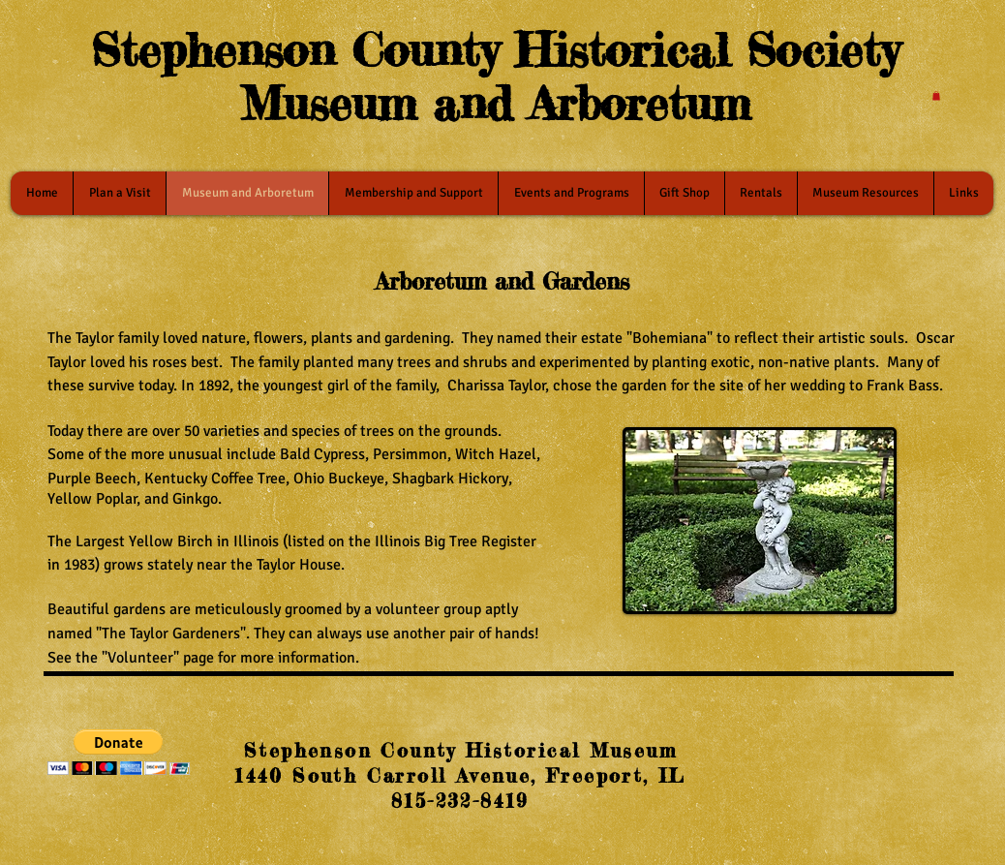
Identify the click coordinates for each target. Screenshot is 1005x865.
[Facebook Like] (832, 755)
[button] (936, 96)
